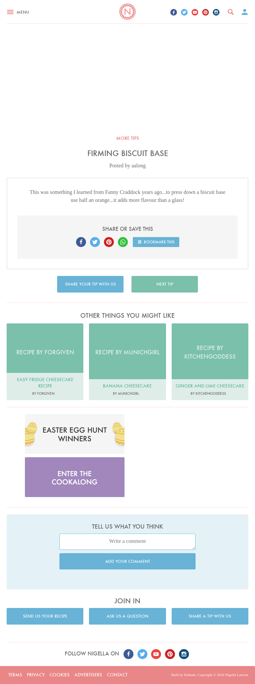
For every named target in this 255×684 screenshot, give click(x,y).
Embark (190, 675)
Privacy (36, 675)
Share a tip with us (210, 616)
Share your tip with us (90, 284)
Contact (117, 675)
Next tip (164, 284)
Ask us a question (127, 616)
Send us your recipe (45, 616)
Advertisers (88, 675)
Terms (15, 675)
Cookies (59, 675)
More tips (127, 138)
